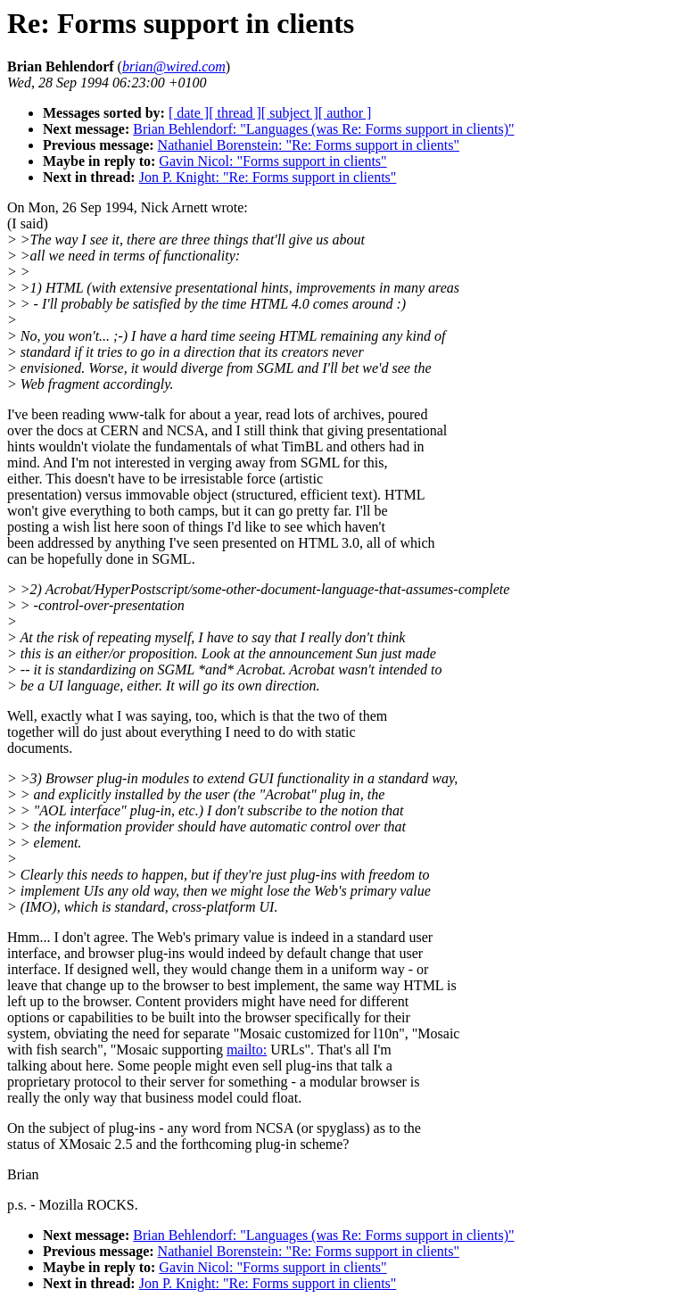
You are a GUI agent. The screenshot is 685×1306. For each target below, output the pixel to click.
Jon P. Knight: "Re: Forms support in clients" (268, 177)
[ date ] (189, 112)
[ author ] (345, 112)
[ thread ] (235, 112)
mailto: (247, 1049)
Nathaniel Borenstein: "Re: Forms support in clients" (308, 145)
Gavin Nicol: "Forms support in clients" (272, 161)
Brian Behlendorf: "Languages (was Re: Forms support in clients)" (323, 128)
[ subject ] (289, 112)
